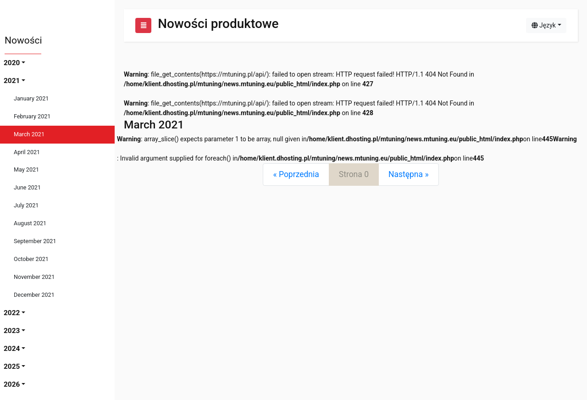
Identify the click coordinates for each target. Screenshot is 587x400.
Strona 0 (354, 174)
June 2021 (27, 187)
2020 (12, 63)
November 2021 (34, 276)
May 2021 (26, 169)
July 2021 (26, 205)
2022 (12, 313)
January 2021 (31, 98)
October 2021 (31, 259)
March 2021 (29, 134)
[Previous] (296, 174)
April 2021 (27, 152)
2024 (12, 348)
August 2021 (30, 223)
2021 (12, 81)
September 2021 (35, 241)
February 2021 (32, 116)
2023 (12, 331)
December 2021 (34, 294)
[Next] (408, 174)
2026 (12, 384)
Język (544, 25)
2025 (12, 366)
